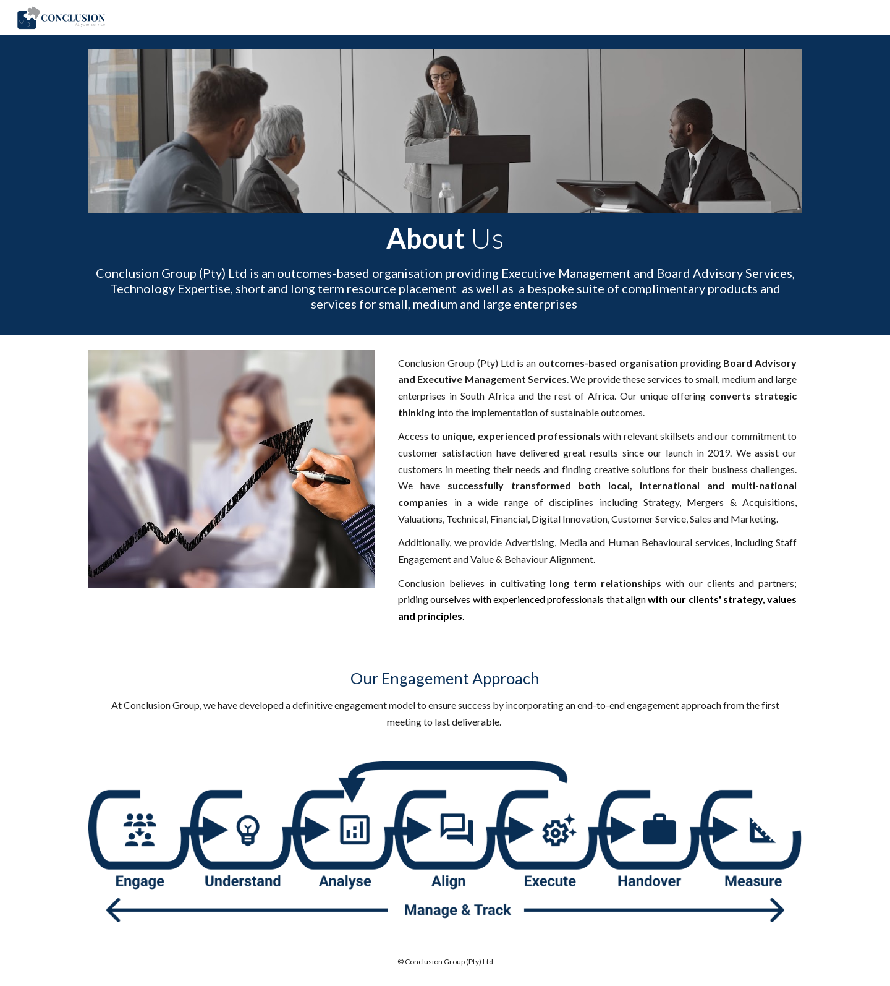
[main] (445, 266)
